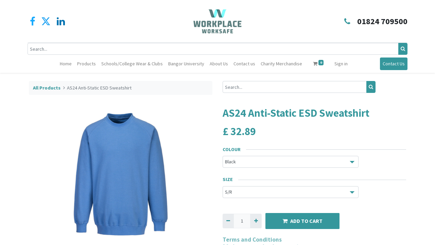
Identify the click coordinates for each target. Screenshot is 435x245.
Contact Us (392, 64)
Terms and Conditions (252, 239)
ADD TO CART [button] (302, 220)
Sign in (341, 64)
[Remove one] (228, 221)
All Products (46, 88)
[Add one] (255, 221)
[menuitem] (65, 64)
